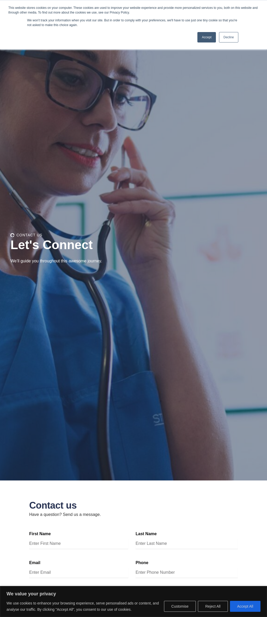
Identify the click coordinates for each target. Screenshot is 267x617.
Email (34, 563)
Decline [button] (228, 37)
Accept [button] (206, 37)
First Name (40, 534)
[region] (133, 601)
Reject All (212, 606)
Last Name (146, 534)
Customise (180, 606)
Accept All (245, 606)
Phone (142, 563)
